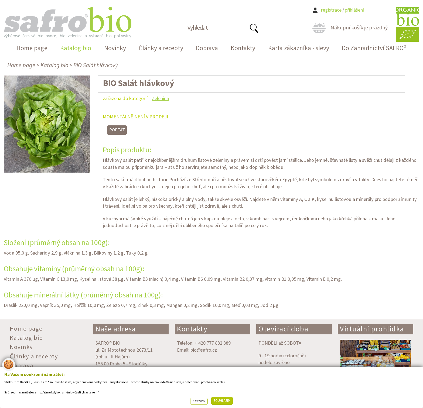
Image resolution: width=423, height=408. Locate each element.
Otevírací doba (283, 329)
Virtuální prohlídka (372, 329)
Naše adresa (115, 329)
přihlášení (354, 10)
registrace (331, 10)
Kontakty (192, 329)
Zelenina (160, 98)
